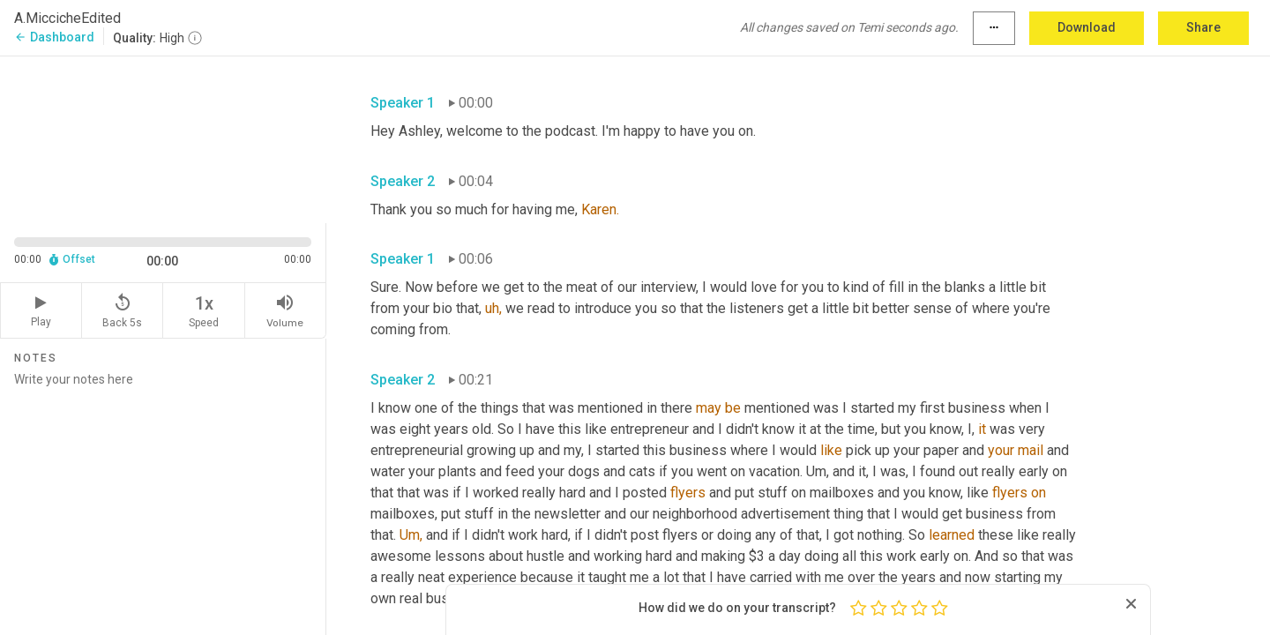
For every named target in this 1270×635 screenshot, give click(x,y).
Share (1203, 27)
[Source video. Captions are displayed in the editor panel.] (163, 138)
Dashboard (54, 37)
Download (1086, 27)
